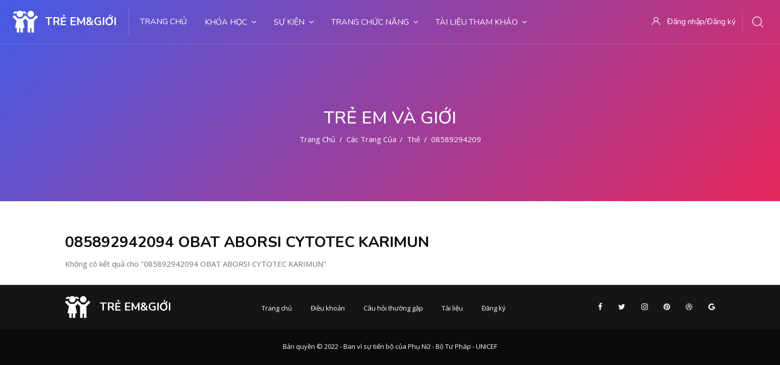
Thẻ (413, 139)
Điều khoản (328, 308)
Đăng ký (494, 308)
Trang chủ (163, 21)
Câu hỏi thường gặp (393, 308)
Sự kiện (294, 22)
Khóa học (230, 22)
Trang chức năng (374, 22)
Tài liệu (452, 308)
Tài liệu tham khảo (481, 22)
